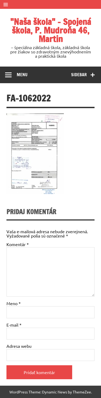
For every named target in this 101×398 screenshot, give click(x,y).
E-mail (14, 325)
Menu (22, 75)
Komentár (17, 244)
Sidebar (79, 75)
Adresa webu (19, 346)
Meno (13, 303)
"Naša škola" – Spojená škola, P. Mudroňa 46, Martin (50, 30)
